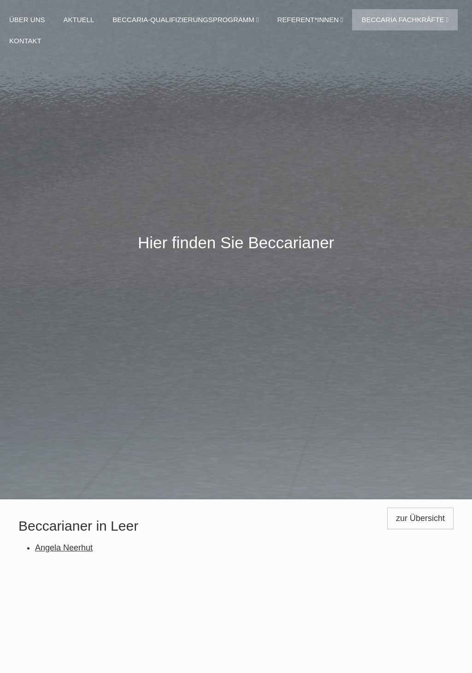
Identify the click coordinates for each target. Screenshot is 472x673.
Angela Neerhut (64, 547)
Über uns (27, 19)
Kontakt (25, 41)
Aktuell (79, 19)
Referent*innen (310, 19)
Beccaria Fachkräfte (404, 19)
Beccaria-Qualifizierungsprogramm (185, 19)
